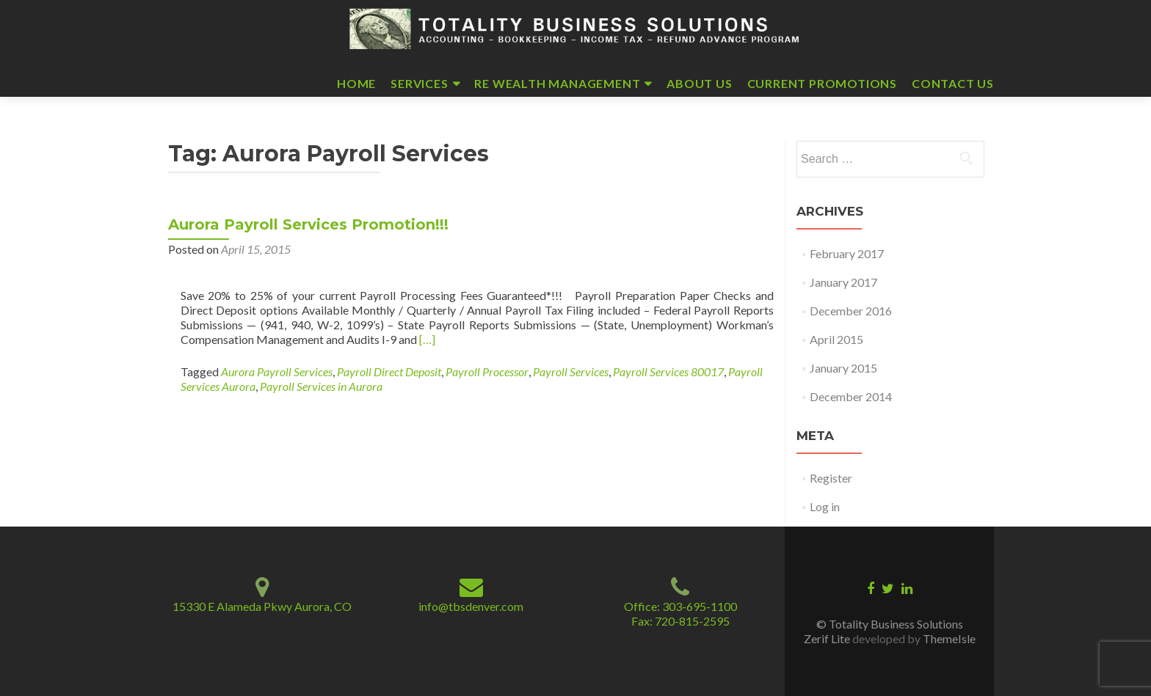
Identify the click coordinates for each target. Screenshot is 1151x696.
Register (831, 478)
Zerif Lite (828, 638)
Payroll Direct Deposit (389, 371)
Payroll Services (571, 371)
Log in (825, 506)
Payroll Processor (487, 371)
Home (356, 83)
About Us (699, 83)
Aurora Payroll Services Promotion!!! (308, 224)
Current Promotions (822, 83)
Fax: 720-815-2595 (680, 621)
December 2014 (851, 396)
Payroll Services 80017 (668, 371)
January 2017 (843, 282)
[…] (427, 339)
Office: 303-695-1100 (680, 606)
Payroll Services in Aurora (321, 386)
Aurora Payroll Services (277, 371)
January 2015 (843, 368)
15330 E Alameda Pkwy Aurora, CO (262, 606)
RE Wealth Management (557, 83)
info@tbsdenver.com (470, 606)
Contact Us (953, 83)
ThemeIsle (949, 638)
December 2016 (851, 311)
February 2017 (847, 253)
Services (419, 83)
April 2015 (836, 339)
